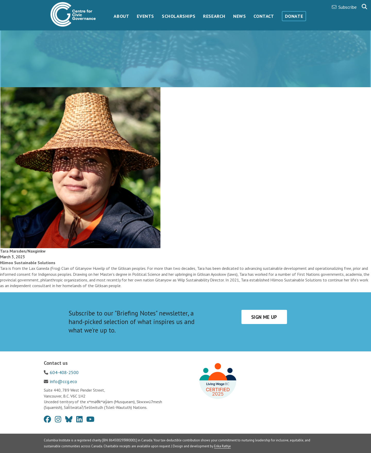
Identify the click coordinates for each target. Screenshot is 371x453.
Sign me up (264, 317)
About (121, 16)
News (239, 16)
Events (145, 16)
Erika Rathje (222, 446)
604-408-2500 (64, 372)
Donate (294, 16)
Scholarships (178, 16)
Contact (264, 16)
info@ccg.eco (63, 381)
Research (214, 16)
